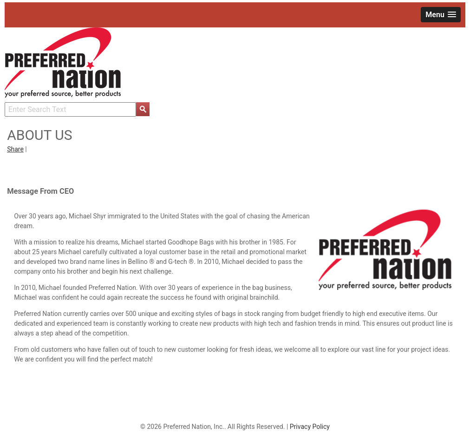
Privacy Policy (310, 426)
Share (15, 149)
